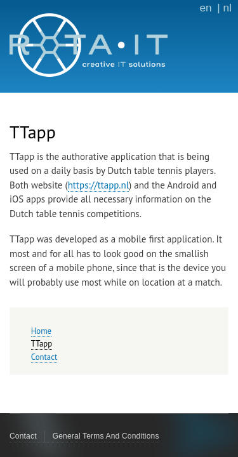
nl (227, 7)
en (206, 7)
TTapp (41, 343)
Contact (44, 357)
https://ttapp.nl (98, 185)
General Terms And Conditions (106, 436)
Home (41, 331)
